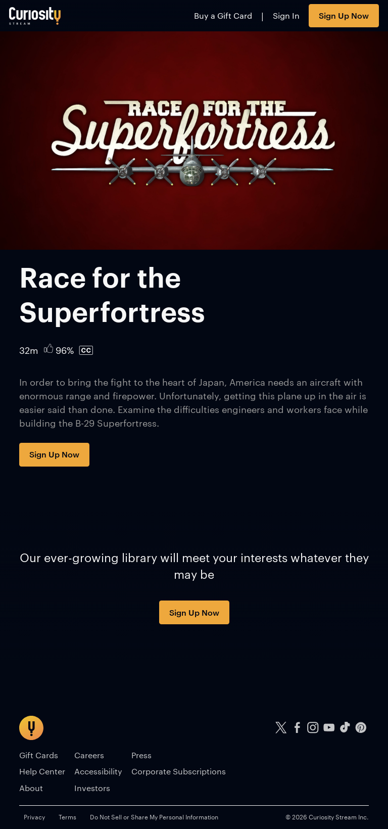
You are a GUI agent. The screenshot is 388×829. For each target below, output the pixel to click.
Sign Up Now (344, 15)
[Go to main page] (35, 15)
